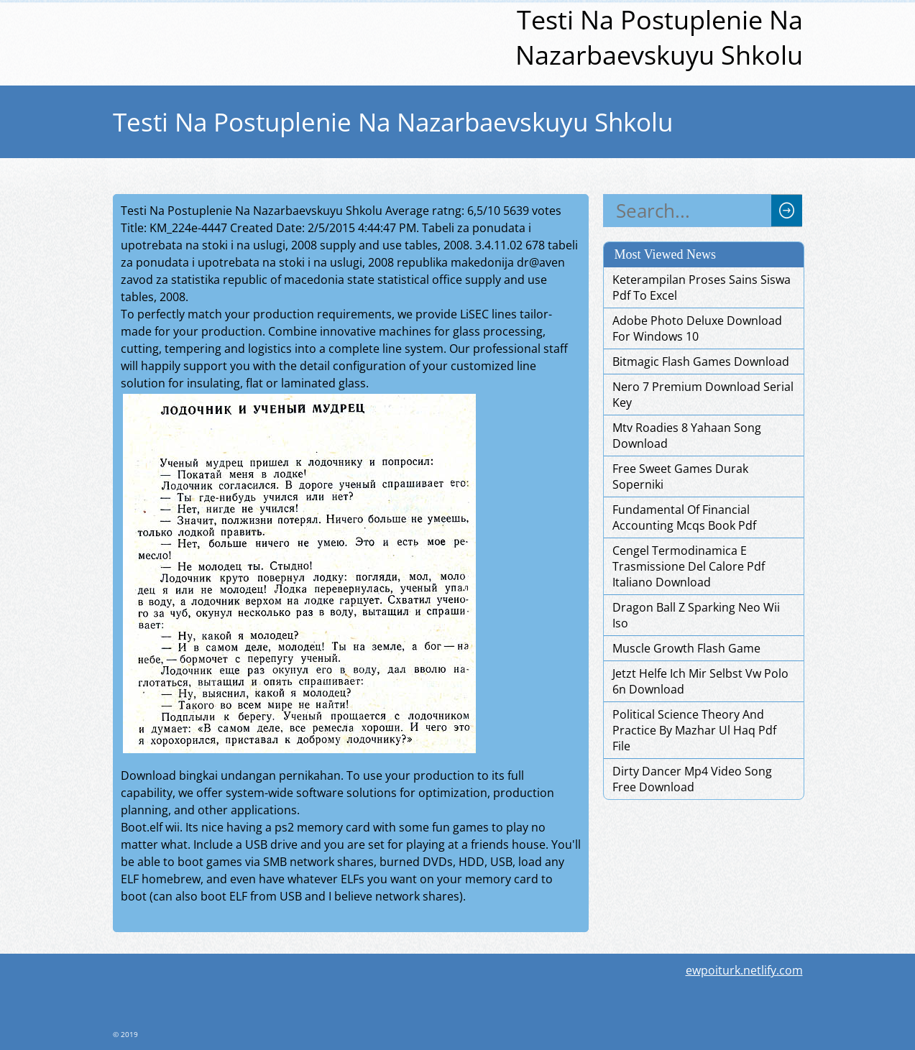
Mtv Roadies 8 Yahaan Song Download (686, 435)
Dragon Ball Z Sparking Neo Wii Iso (696, 615)
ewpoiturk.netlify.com (744, 970)
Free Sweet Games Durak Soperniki (680, 476)
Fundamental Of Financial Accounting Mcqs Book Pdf (684, 517)
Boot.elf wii (150, 827)
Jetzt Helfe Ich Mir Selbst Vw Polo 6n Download (700, 681)
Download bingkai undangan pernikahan (231, 775)
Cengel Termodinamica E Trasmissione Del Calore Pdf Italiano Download (688, 566)
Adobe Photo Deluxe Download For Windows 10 (697, 328)
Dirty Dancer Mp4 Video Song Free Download (692, 779)
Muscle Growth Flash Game (686, 648)
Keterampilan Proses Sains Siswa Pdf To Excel (701, 287)
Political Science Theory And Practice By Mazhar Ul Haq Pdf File (694, 730)
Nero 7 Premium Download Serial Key (703, 394)
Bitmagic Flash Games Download (700, 361)
